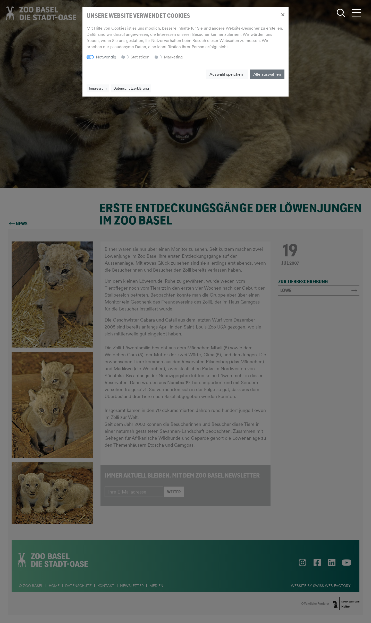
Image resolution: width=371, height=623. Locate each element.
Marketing (173, 57)
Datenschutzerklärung (131, 88)
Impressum (98, 88)
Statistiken (140, 57)
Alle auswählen (267, 74)
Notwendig (106, 57)
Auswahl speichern (226, 74)
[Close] (283, 14)
